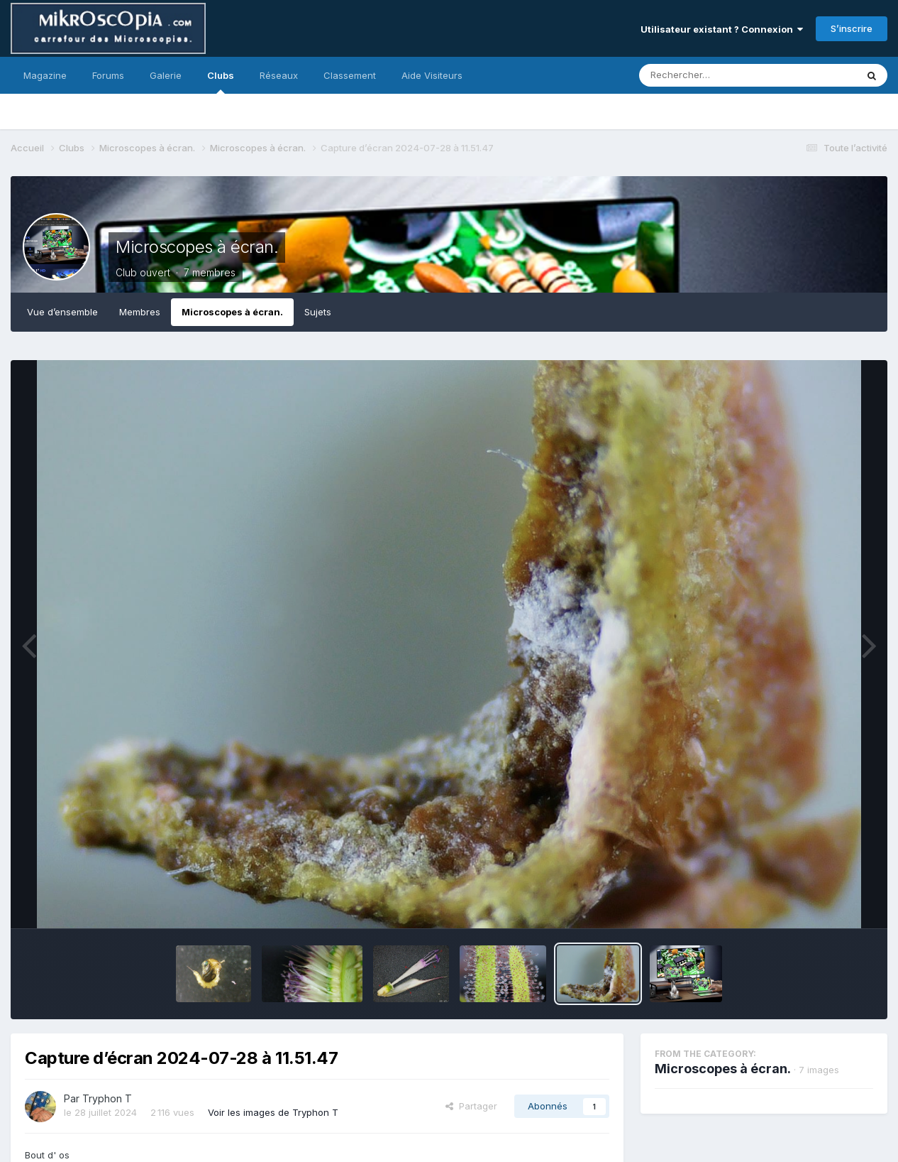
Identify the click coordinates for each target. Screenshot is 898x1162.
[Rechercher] (707, 75)
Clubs (220, 82)
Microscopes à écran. (197, 247)
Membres (139, 311)
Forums (108, 75)
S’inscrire (851, 28)
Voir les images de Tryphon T (273, 1112)
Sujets (317, 311)
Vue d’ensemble (62, 311)
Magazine (45, 75)
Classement (349, 75)
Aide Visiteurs (431, 75)
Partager (471, 1106)
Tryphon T (107, 1098)
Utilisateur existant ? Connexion (722, 29)
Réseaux (279, 75)
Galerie (166, 75)
